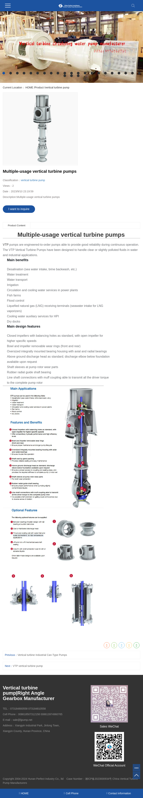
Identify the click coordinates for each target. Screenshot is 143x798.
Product (39, 87)
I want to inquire (18, 209)
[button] (3, 73)
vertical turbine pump (57, 87)
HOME (29, 87)
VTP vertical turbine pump (28, 665)
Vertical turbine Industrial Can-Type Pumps (42, 654)
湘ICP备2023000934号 (98, 778)
